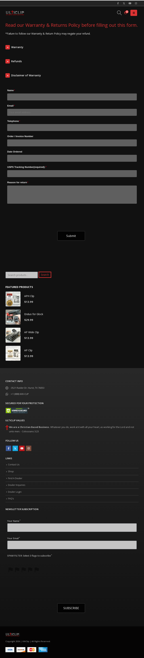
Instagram (28, 448)
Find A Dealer (15, 478)
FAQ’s (11, 498)
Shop (11, 471)
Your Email (13, 538)
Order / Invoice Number (20, 136)
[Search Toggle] (119, 12)
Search (45, 274)
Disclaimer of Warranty (26, 75)
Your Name (13, 521)
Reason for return (17, 182)
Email (11, 105)
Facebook (8, 448)
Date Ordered (14, 151)
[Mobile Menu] (133, 13)
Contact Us (14, 464)
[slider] (23, 569)
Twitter (15, 448)
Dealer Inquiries (16, 485)
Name (11, 90)
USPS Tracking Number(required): (27, 167)
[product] (13, 299)
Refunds (16, 61)
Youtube (22, 448)
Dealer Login (15, 491)
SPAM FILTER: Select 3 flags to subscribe (29, 555)
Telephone (13, 121)
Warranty (17, 47)
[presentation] (34, 214)
